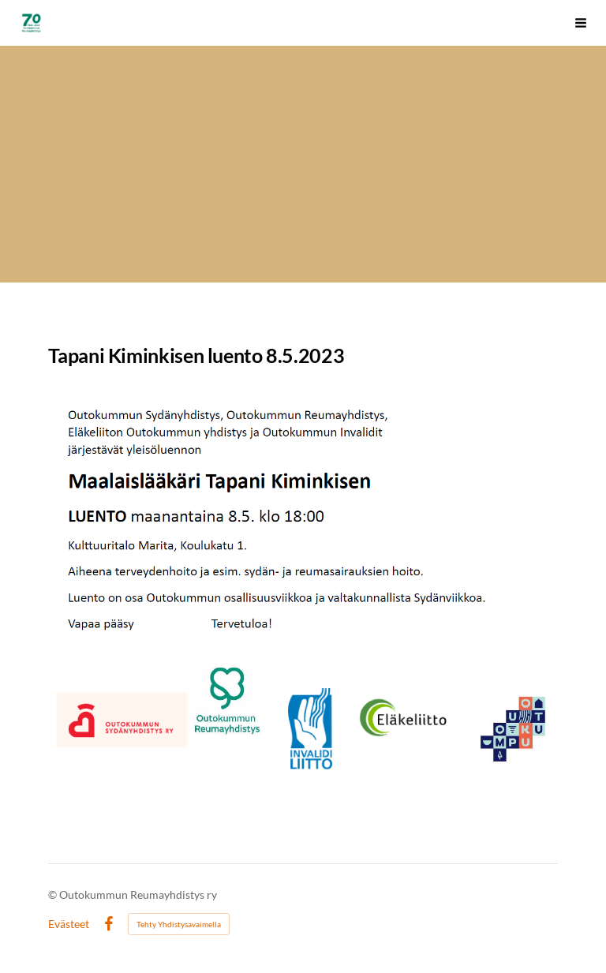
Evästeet (68, 924)
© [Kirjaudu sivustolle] (53, 894)
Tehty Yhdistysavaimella (179, 924)
